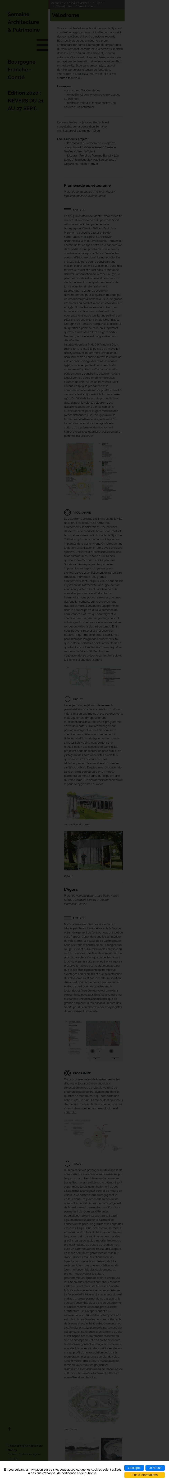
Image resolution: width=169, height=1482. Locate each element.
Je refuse (155, 1468)
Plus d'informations (144, 1475)
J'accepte (133, 1468)
